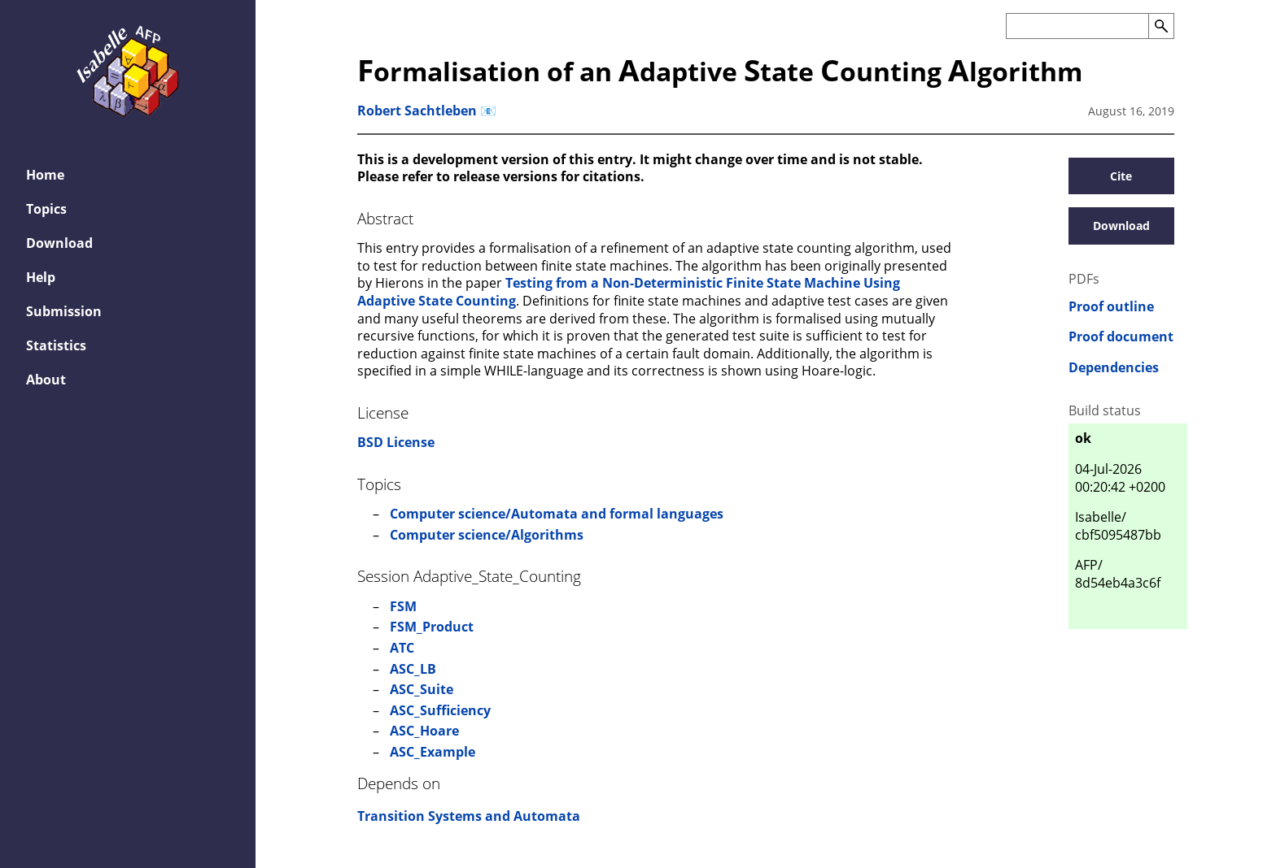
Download (59, 243)
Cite (1121, 176)
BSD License (396, 442)
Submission (64, 311)
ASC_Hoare (424, 731)
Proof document (1120, 336)
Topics (46, 209)
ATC (402, 648)
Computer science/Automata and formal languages (556, 514)
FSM (403, 606)
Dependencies (1113, 367)
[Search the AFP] (1077, 26)
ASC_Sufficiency (440, 710)
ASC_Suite (421, 689)
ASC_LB (413, 669)
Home (45, 175)
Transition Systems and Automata (468, 816)
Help (40, 277)
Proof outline (1111, 306)
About (46, 379)
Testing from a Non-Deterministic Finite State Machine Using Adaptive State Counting (628, 292)
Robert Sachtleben (417, 110)
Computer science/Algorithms (486, 535)
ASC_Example (432, 752)
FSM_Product (432, 627)
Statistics (56, 345)
